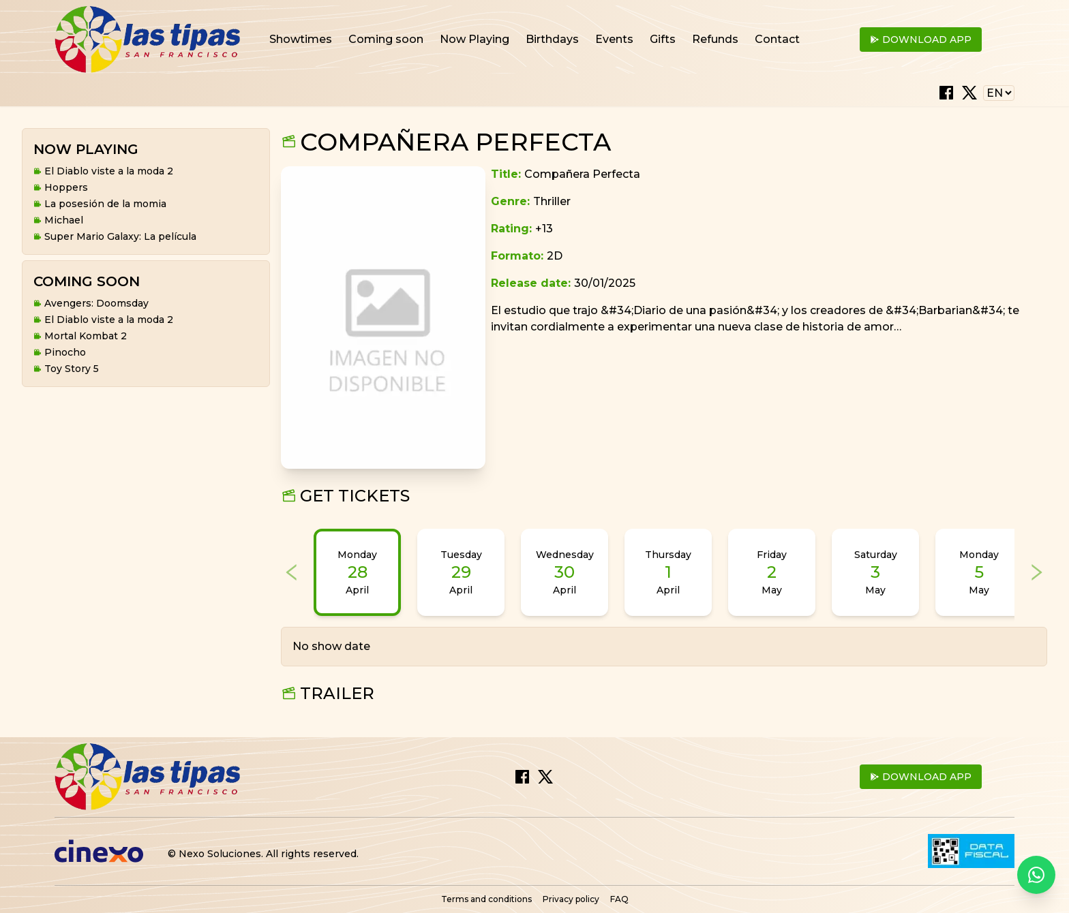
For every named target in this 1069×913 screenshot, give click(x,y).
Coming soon (385, 39)
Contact (777, 39)
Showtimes (300, 39)
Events (614, 39)
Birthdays (552, 39)
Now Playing (474, 39)
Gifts (663, 39)
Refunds (715, 39)
